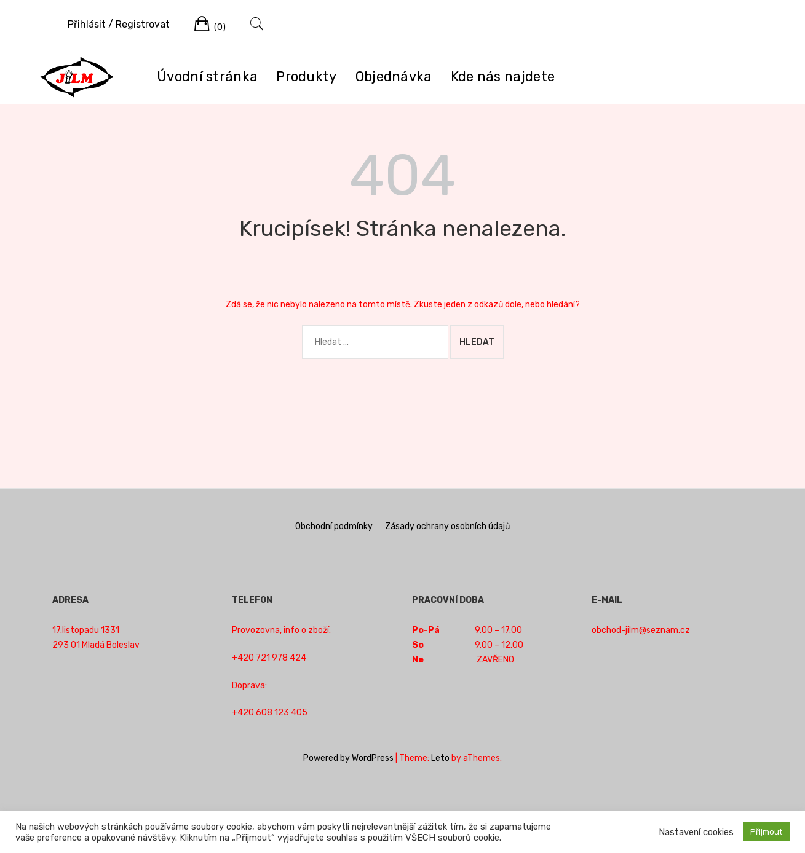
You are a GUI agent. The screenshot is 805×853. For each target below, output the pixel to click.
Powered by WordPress (348, 758)
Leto (440, 758)
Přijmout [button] (766, 831)
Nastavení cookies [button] (696, 832)
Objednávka (393, 76)
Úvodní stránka (207, 76)
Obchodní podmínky (334, 526)
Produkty (306, 76)
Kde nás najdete (503, 76)
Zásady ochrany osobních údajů (447, 526)
